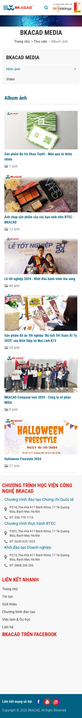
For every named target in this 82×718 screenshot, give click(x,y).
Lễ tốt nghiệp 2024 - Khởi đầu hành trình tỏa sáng (39, 279)
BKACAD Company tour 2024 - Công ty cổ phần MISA (37, 400)
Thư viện (39, 41)
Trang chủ (22, 41)
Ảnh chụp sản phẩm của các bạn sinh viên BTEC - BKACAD (39, 219)
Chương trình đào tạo (18, 612)
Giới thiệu (9, 604)
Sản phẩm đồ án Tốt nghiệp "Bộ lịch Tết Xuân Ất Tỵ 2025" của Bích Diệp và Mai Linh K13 (40, 338)
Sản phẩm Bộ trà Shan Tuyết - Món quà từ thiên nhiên (38, 156)
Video (10, 79)
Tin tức (7, 597)
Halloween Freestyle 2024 (22, 459)
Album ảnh (15, 98)
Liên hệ (7, 627)
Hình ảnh (41, 69)
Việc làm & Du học (16, 619)
